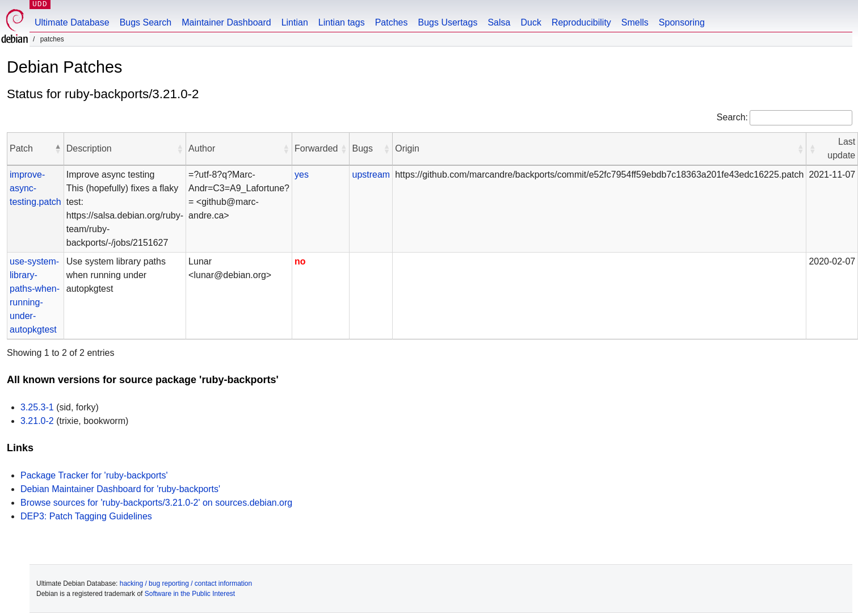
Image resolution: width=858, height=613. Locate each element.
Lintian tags (341, 22)
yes (302, 174)
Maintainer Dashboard (226, 22)
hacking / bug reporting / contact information (186, 583)
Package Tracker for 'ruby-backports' (94, 475)
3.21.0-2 (37, 421)
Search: (732, 117)
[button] (57, 148)
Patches (391, 22)
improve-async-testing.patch (35, 188)
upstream (371, 174)
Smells (635, 22)
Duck (530, 22)
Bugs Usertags (447, 22)
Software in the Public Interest (190, 594)
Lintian (294, 22)
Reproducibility (581, 22)
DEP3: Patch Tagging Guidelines (86, 516)
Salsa (498, 22)
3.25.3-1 (37, 407)
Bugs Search (146, 22)
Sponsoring (682, 22)
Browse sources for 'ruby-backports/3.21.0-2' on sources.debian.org (156, 502)
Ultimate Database (72, 22)
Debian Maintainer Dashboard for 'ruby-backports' (120, 489)
